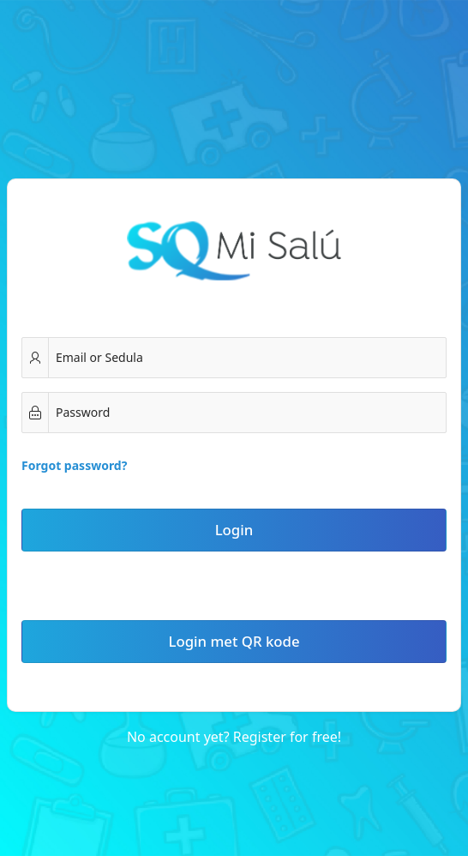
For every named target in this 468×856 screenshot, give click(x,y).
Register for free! (287, 736)
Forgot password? (74, 465)
